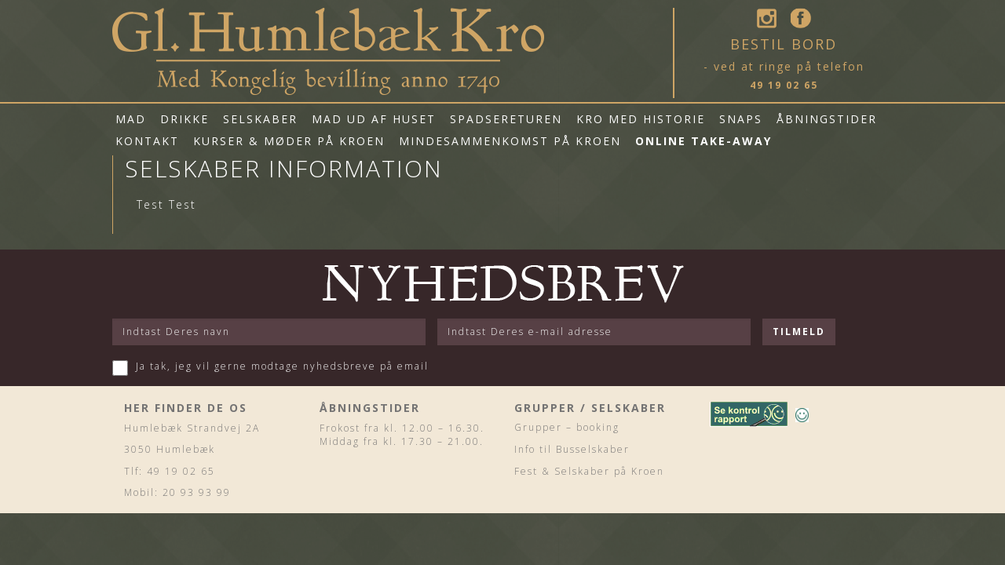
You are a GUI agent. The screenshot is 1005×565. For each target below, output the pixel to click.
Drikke (184, 118)
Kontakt (147, 140)
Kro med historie (640, 118)
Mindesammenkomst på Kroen (510, 140)
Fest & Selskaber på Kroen (589, 471)
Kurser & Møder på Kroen (289, 140)
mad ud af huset (374, 118)
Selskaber (260, 118)
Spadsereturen (506, 118)
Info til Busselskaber (572, 449)
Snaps (740, 118)
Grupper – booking (566, 427)
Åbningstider (827, 118)
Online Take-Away (703, 140)
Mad (130, 118)
